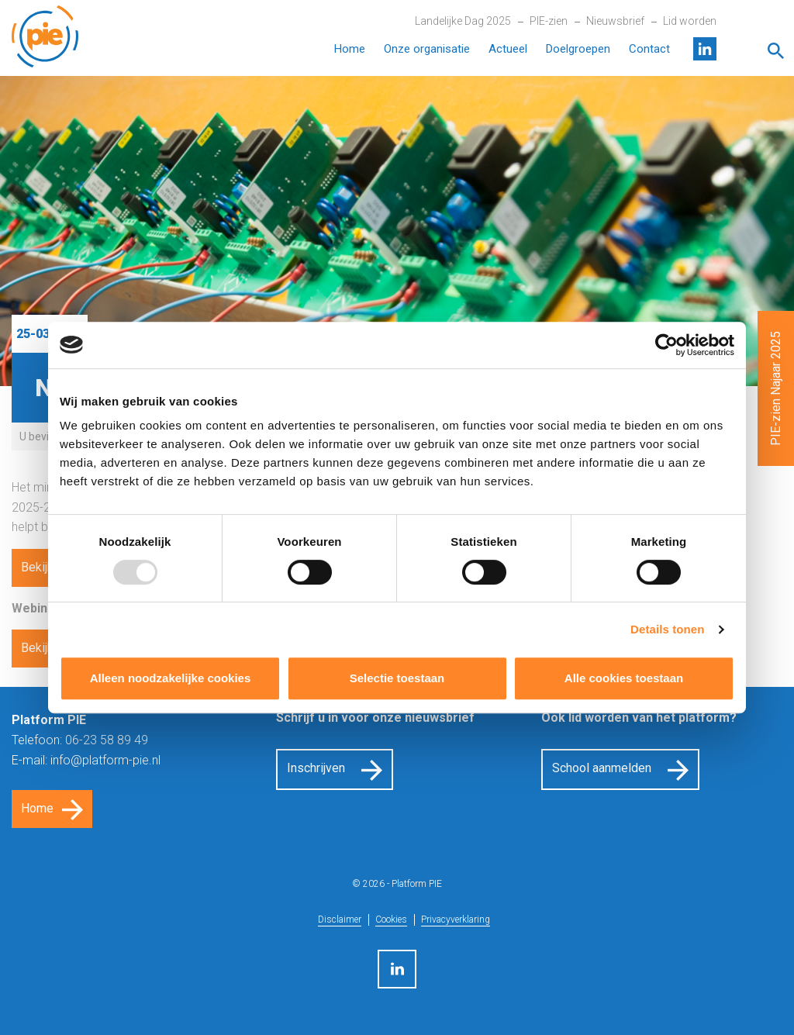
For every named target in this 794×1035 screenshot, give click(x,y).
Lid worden (689, 21)
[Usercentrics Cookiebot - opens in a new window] (666, 345)
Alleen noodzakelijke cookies (170, 678)
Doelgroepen (578, 49)
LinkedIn (704, 48)
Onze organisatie (427, 49)
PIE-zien (549, 21)
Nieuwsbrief (615, 21)
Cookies (391, 919)
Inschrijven (316, 768)
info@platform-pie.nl (105, 760)
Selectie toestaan (397, 678)
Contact (649, 49)
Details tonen (667, 629)
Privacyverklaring (455, 919)
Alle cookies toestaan (623, 678)
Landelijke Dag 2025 (463, 21)
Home (349, 49)
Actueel (507, 49)
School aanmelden (601, 768)
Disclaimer (339, 919)
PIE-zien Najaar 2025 (775, 388)
